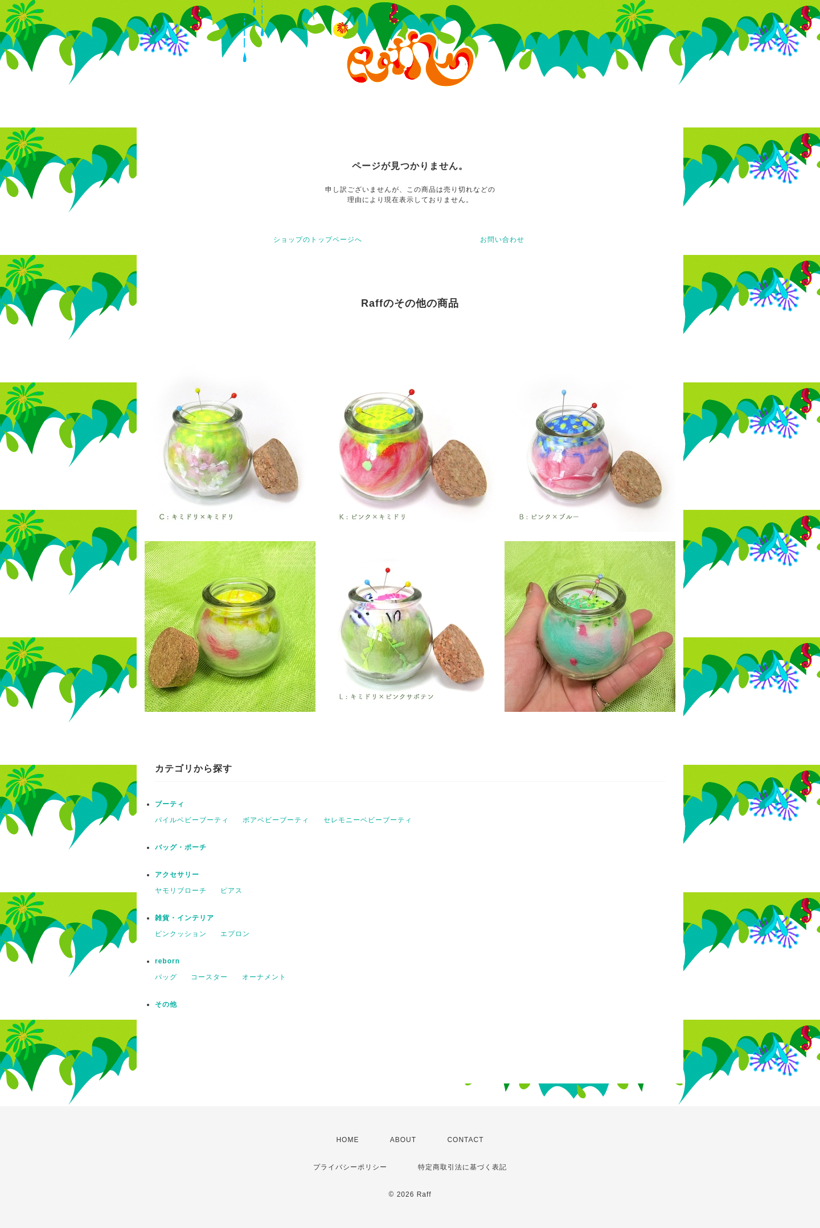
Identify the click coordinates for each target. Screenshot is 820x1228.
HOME (347, 1140)
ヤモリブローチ (181, 891)
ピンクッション (181, 934)
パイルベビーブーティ (192, 820)
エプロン (235, 934)
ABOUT (403, 1140)
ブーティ (169, 804)
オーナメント (264, 977)
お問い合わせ (502, 240)
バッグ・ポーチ (181, 847)
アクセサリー (177, 875)
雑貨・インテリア (184, 918)
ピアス (231, 891)
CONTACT (465, 1140)
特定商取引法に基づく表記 (462, 1167)
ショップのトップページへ (317, 240)
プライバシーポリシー (350, 1167)
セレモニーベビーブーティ (367, 820)
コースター (209, 977)
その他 (166, 1004)
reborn (167, 961)
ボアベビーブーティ (276, 820)
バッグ (166, 977)
